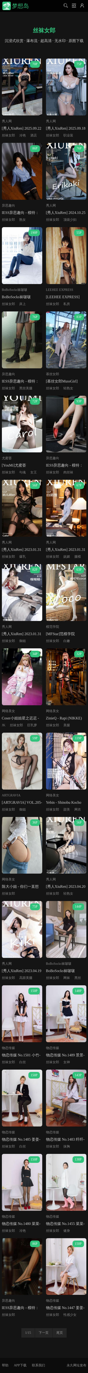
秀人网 (7, 121)
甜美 (66, 809)
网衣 (77, 809)
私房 (66, 304)
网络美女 (8, 711)
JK (4, 725)
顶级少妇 (70, 219)
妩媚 (66, 556)
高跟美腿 (25, 978)
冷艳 (22, 135)
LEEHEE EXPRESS (59, 290)
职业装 (68, 135)
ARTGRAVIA (11, 795)
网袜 (66, 978)
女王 (33, 472)
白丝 (22, 1062)
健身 (66, 1231)
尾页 (59, 1333)
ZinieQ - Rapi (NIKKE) (64, 718)
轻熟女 (68, 388)
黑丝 (77, 978)
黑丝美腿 (25, 388)
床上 (22, 304)
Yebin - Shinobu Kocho (63, 802)
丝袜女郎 (8, 135)
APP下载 (20, 1365)
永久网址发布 (76, 1365)
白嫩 (66, 641)
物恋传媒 (8, 1048)
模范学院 (52, 627)
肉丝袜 (68, 472)
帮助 (5, 1365)
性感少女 (70, 1315)
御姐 (22, 641)
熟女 (22, 219)
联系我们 (38, 1365)
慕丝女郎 (52, 374)
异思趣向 (8, 205)
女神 (66, 1062)
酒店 (33, 135)
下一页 (44, 1333)
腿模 (77, 556)
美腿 (66, 725)
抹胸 (66, 1146)
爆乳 (22, 556)
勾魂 (22, 472)
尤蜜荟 (7, 458)
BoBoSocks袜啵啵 (14, 290)
